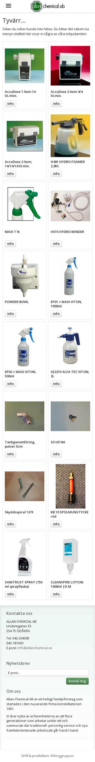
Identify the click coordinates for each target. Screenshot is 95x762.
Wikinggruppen (62, 755)
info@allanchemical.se (34, 648)
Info (10, 103)
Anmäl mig (77, 681)
